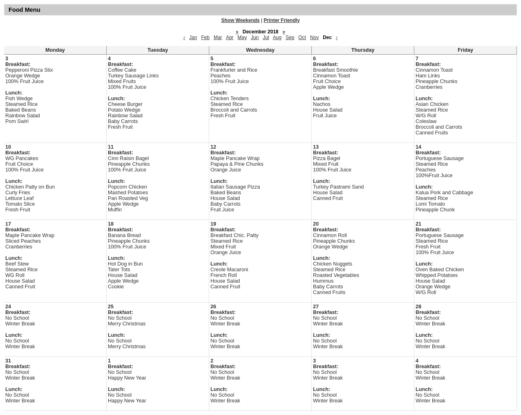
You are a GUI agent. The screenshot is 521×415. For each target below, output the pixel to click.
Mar (218, 37)
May (242, 37)
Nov (314, 37)
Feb (205, 37)
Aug (277, 37)
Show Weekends (240, 20)
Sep (290, 37)
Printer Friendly (282, 20)
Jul (266, 37)
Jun (254, 37)
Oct (302, 37)
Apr (230, 37)
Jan (193, 37)
